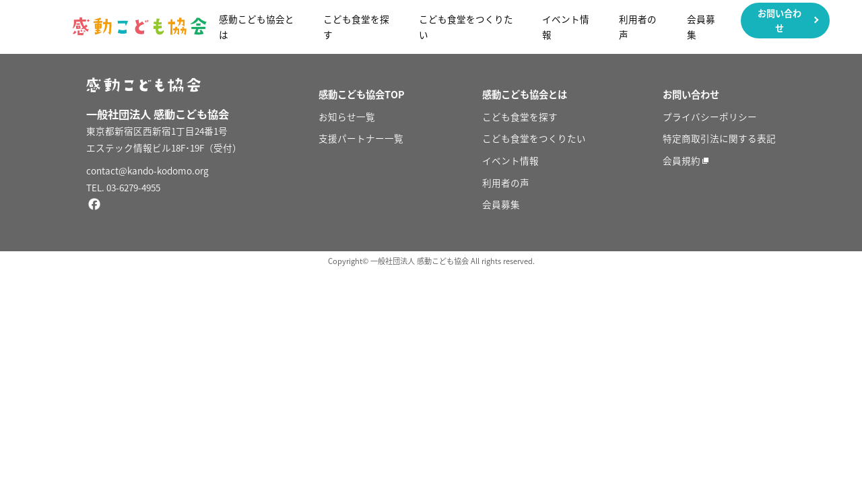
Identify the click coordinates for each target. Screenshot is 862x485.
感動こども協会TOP (362, 94)
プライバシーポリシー (710, 116)
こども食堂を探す (356, 26)
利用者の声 (638, 26)
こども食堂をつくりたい (466, 26)
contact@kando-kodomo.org (147, 170)
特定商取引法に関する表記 (719, 138)
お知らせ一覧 (347, 116)
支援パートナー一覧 (361, 138)
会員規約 (681, 160)
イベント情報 (565, 26)
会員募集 (701, 26)
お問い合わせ (779, 20)
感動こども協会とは (256, 26)
